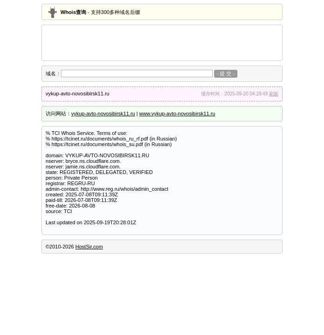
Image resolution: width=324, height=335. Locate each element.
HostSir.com (89, 246)
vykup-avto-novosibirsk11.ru (103, 113)
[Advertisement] (162, 43)
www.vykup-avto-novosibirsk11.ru (177, 113)
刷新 (273, 93)
